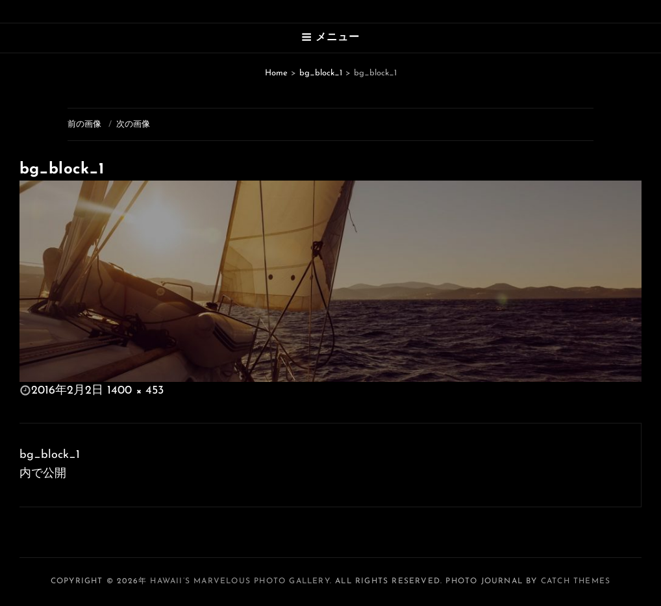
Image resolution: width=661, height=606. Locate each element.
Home (276, 73)
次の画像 (133, 124)
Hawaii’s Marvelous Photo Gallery (239, 581)
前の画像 (84, 124)
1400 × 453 (135, 391)
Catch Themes (575, 581)
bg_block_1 (320, 73)
